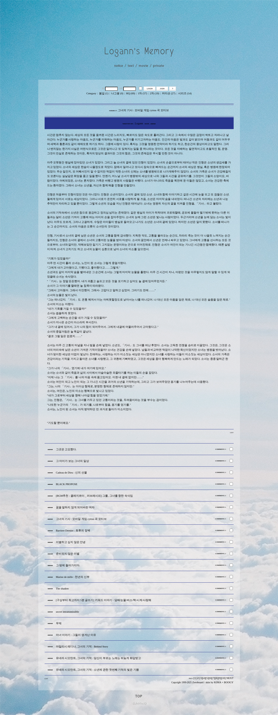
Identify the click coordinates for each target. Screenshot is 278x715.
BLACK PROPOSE (67, 484)
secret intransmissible (67, 611)
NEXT (229, 678)
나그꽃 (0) (117, 93)
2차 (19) (154, 93)
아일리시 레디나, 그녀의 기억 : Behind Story (82, 646)
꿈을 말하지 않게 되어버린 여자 (75, 507)
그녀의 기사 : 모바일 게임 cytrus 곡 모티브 (81, 519)
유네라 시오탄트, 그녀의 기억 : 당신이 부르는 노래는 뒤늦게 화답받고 (98, 658)
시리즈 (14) (185, 93)
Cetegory (91, 93)
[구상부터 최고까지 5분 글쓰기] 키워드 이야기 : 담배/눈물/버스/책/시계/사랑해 (103, 600)
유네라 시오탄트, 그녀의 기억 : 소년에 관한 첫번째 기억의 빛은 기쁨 (97, 669)
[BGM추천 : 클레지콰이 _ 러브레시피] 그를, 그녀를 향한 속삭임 (94, 495)
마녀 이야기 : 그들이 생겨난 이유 (76, 635)
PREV (191, 678)
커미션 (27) (168, 93)
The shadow (62, 588)
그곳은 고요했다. (66, 449)
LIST (231, 432)
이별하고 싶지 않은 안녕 (71, 542)
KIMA (217, 682)
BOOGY (229, 682)
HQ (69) (130, 93)
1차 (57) (142, 93)
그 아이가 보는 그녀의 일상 (72, 461)
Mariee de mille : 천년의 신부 (72, 577)
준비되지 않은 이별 (67, 553)
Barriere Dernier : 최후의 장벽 (73, 530)
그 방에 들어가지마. (68, 565)
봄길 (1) (103, 93)
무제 (58, 623)
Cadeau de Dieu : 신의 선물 (71, 472)
